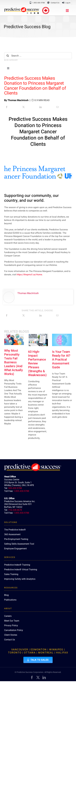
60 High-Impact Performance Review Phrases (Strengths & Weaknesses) (37, 363)
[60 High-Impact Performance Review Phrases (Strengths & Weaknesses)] (38, 340)
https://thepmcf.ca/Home (29, 274)
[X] (23, 107)
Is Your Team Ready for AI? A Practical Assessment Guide (61, 360)
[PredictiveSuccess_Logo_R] (21, 8)
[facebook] (32, 677)
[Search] (7, 55)
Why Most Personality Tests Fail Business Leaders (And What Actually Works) (13, 362)
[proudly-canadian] (45, 8)
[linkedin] (44, 677)
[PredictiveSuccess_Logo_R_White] (32, 464)
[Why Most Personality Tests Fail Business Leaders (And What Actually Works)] (14, 339)
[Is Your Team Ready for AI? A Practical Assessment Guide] (62, 340)
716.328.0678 (15, 510)
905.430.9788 (15, 488)
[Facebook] (6, 107)
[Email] (57, 107)
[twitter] (38, 677)
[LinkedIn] (40, 107)
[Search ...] (38, 55)
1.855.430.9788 (21, 491)
